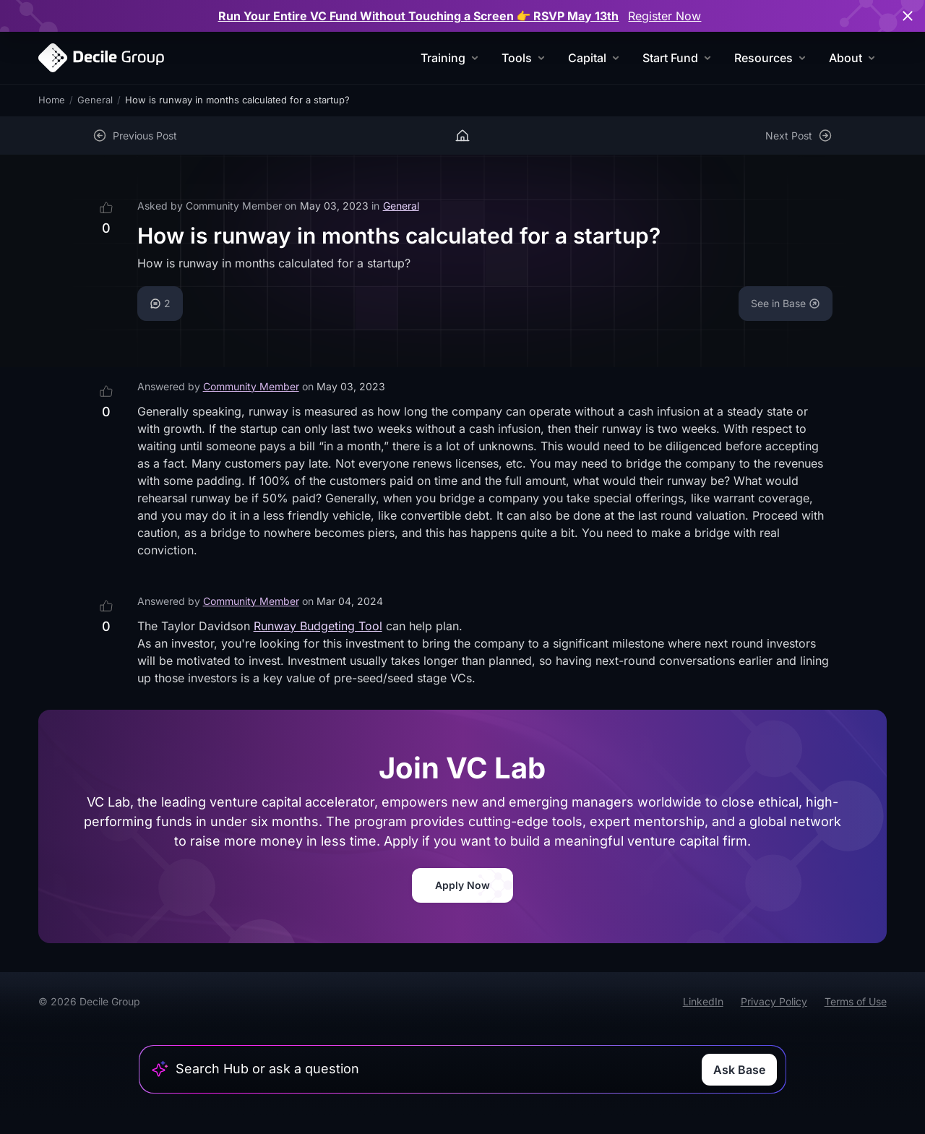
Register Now (664, 16)
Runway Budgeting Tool (318, 626)
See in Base (785, 303)
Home (51, 100)
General (95, 100)
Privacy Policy (774, 1001)
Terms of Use (856, 1001)
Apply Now (462, 885)
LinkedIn (703, 1001)
